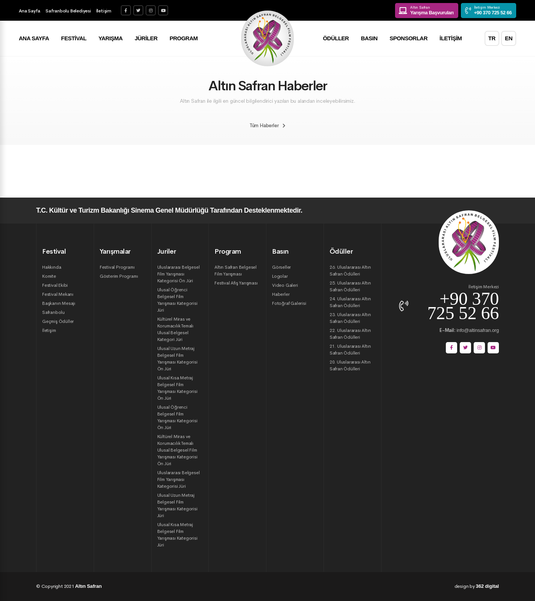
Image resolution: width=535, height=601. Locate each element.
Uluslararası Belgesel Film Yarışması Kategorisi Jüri (178, 479)
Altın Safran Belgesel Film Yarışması (235, 270)
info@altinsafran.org (469, 330)
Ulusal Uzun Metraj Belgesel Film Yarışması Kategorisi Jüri (177, 505)
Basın (369, 38)
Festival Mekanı (57, 294)
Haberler (280, 294)
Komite (49, 276)
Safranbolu (53, 312)
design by (476, 586)
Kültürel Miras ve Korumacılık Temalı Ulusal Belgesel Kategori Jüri (175, 329)
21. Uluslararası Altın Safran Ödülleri (350, 349)
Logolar (280, 276)
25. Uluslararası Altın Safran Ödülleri (350, 286)
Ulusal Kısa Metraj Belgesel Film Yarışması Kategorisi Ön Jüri (177, 388)
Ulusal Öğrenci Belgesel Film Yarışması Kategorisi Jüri (177, 300)
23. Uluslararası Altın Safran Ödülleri (350, 318)
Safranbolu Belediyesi (68, 11)
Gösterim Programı (119, 276)
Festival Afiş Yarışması (235, 283)
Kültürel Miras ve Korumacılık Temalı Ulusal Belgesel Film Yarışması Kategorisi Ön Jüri (177, 450)
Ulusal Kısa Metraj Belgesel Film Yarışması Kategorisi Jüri (177, 535)
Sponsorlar (408, 38)
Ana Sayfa (29, 11)
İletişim (103, 11)
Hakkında (51, 267)
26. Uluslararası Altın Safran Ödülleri (350, 270)
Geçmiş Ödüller (58, 321)
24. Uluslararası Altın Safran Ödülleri (350, 302)
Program (184, 38)
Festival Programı (117, 267)
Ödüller (336, 38)
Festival (73, 38)
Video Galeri (285, 285)
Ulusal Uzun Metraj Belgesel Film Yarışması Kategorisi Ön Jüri (177, 358)
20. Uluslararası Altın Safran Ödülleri (350, 365)
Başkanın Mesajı (58, 303)
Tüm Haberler (267, 125)
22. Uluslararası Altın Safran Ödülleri (350, 333)
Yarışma (111, 38)
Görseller (281, 267)
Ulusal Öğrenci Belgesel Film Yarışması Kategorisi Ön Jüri (177, 417)
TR (491, 38)
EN (508, 38)
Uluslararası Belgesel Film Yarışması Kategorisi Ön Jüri (178, 274)
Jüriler (146, 38)
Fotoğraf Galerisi (289, 303)
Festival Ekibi (55, 285)
